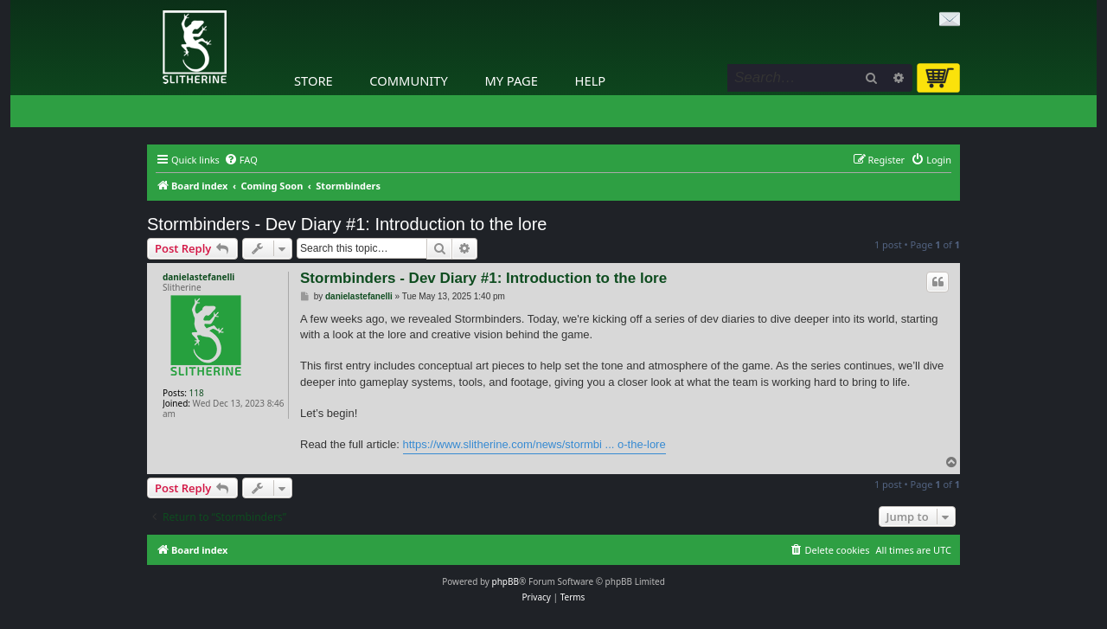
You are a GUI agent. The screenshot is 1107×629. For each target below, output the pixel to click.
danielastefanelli (198, 277)
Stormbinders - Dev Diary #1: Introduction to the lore (347, 224)
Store (313, 80)
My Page (511, 80)
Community (408, 80)
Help (590, 80)
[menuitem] (241, 160)
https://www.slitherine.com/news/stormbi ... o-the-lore (534, 444)
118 (196, 393)
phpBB (505, 581)
